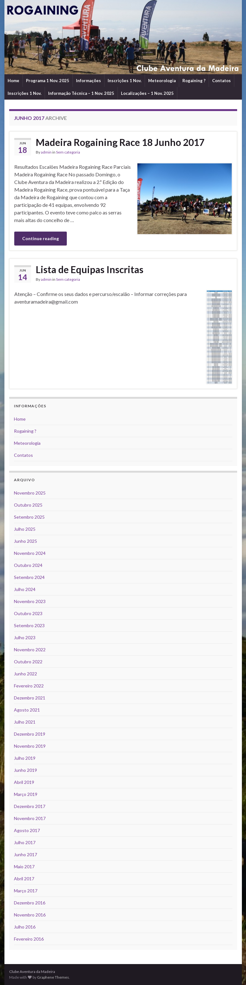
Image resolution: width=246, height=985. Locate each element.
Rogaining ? (193, 80)
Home (13, 80)
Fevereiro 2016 (29, 939)
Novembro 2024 (30, 553)
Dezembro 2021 (29, 697)
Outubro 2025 (28, 505)
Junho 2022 (25, 673)
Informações (88, 80)
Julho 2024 (24, 589)
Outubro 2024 (28, 565)
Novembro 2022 (30, 649)
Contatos (221, 80)
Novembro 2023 (30, 601)
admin (46, 152)
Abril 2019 (24, 782)
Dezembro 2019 (29, 734)
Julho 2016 (24, 926)
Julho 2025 (24, 529)
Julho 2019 (24, 758)
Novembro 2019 (30, 746)
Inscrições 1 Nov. (125, 80)
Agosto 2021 (27, 709)
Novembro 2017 (30, 818)
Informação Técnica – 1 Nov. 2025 (81, 93)
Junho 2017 (25, 854)
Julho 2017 (24, 842)
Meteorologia (162, 80)
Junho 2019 (25, 770)
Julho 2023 (24, 637)
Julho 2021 (24, 722)
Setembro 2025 (29, 517)
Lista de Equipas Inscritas (89, 269)
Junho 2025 (25, 541)
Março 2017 (25, 890)
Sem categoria (68, 152)
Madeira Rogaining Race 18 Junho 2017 (120, 142)
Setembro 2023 (29, 625)
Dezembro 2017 (29, 806)
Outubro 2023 (28, 613)
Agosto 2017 (27, 830)
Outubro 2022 (28, 661)
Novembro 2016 (30, 914)
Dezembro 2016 (29, 902)
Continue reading (40, 238)
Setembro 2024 (29, 577)
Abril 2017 (24, 878)
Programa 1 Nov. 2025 (47, 80)
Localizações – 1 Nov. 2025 (147, 93)
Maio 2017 (24, 866)
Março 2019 (25, 794)
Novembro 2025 (30, 493)
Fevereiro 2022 (29, 685)
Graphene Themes (53, 977)
